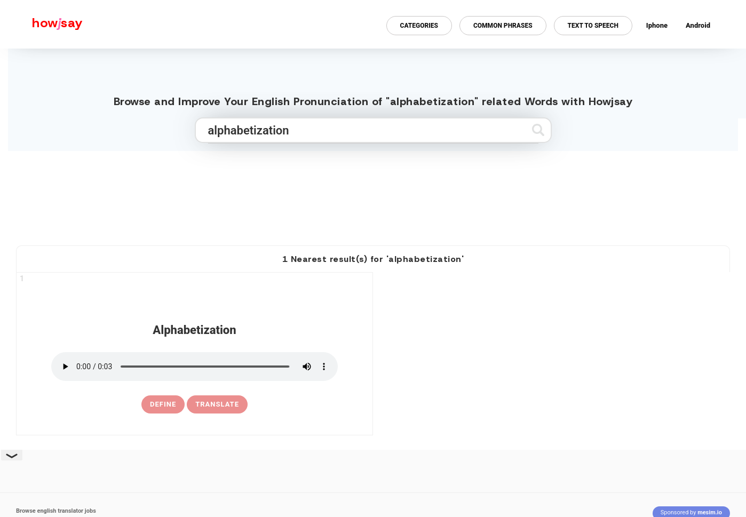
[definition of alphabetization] (163, 404)
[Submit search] (538, 130)
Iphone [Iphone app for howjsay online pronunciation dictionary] (657, 25)
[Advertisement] (373, 194)
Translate (217, 404)
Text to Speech (593, 25)
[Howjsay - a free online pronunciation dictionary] (41, 24)
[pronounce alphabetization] (194, 366)
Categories (419, 25)
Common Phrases (503, 25)
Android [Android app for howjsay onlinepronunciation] (698, 25)
